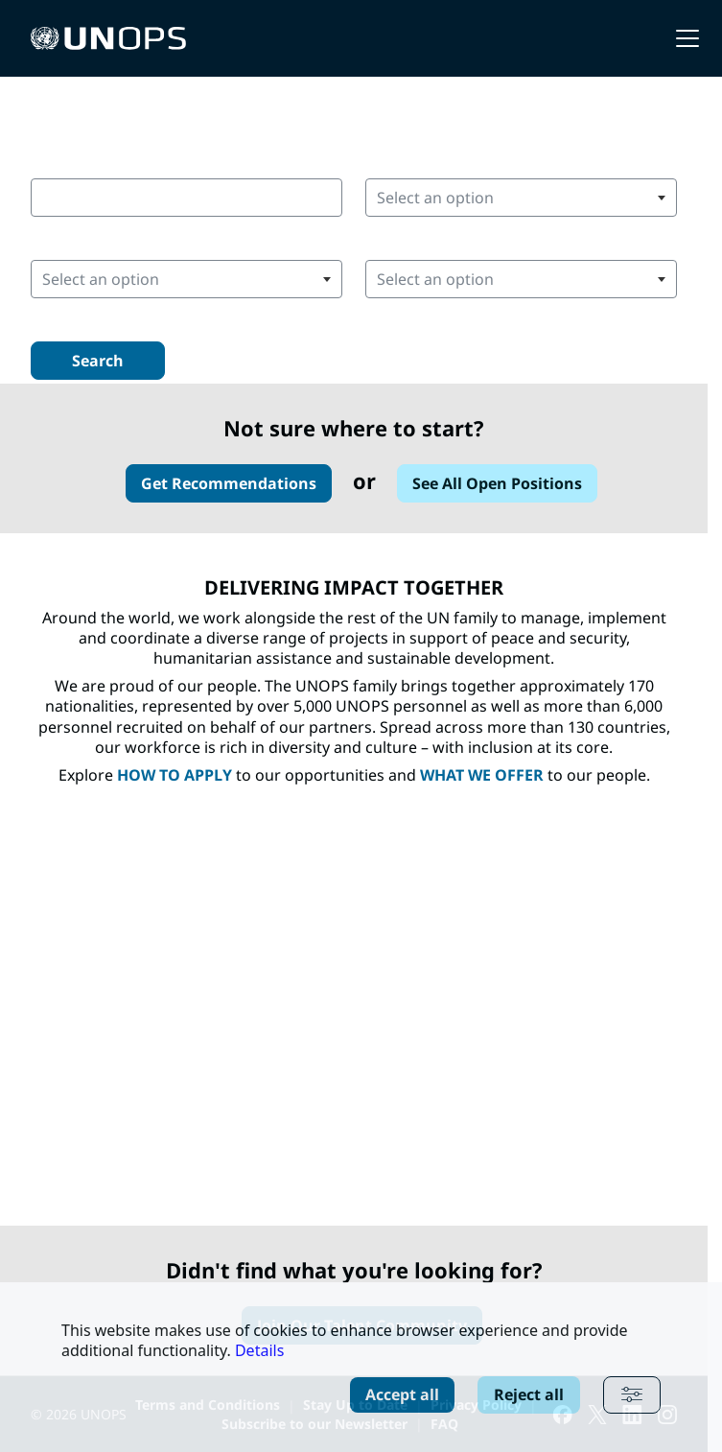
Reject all (529, 1394)
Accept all (402, 1394)
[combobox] (186, 197)
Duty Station (79, 242)
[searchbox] (486, 197)
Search (98, 360)
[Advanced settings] (632, 1395)
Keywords (68, 160)
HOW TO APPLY (174, 774)
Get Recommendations (228, 483)
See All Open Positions (497, 483)
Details (259, 1350)
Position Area (416, 242)
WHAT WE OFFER (482, 774)
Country (396, 160)
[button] (687, 38)
